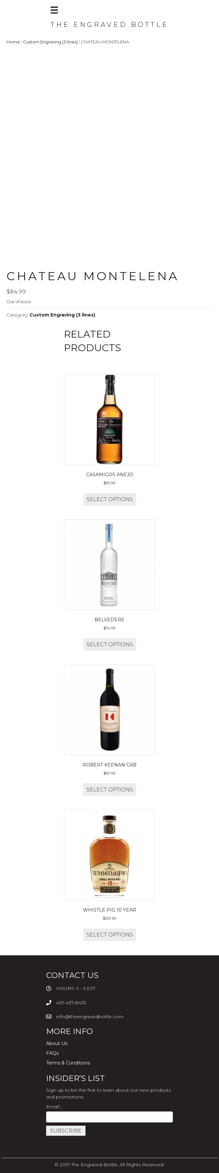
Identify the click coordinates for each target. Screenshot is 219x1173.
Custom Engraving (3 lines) (50, 42)
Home (13, 42)
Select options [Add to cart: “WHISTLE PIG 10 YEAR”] (109, 935)
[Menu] (54, 10)
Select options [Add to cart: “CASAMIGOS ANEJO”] (109, 499)
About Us (56, 1043)
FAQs (52, 1053)
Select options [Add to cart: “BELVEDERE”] (109, 644)
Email (53, 1107)
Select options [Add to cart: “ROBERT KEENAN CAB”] (109, 790)
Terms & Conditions (68, 1063)
